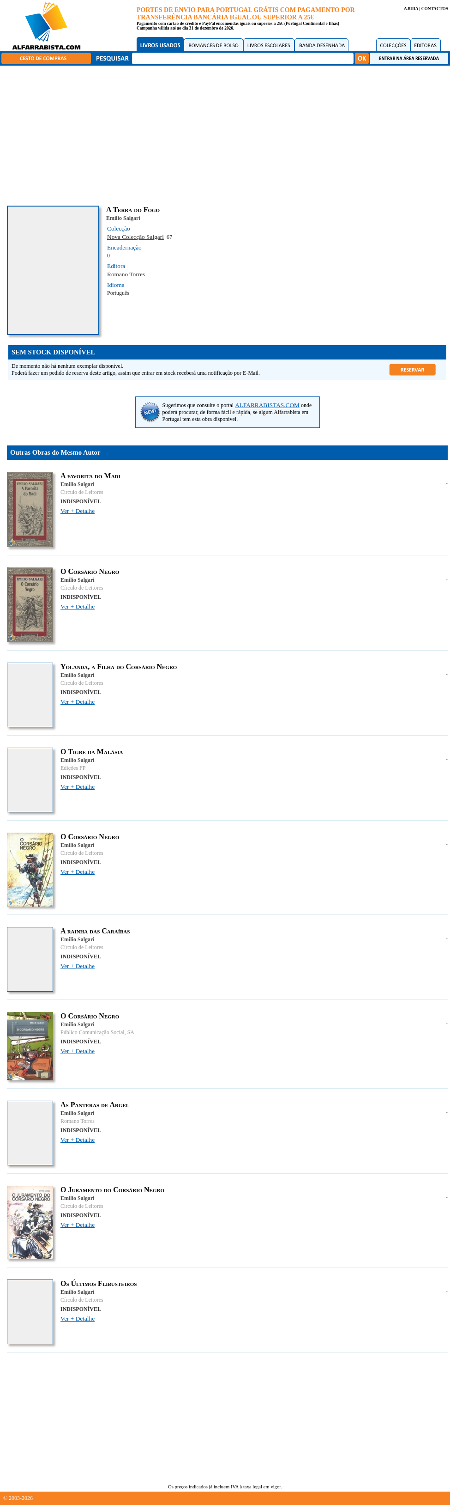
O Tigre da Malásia (91, 752)
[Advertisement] (227, 134)
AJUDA (411, 8)
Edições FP (72, 768)
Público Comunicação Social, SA (97, 1032)
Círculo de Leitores (81, 492)
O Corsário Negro (89, 571)
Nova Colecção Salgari (135, 236)
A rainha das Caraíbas (95, 931)
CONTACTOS (434, 8)
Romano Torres (126, 274)
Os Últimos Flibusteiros (98, 1283)
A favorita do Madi (90, 476)
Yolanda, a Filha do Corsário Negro (118, 666)
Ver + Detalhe (77, 510)
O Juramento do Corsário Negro (112, 1190)
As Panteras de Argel (94, 1105)
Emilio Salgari (123, 218)
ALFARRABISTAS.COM (267, 405)
